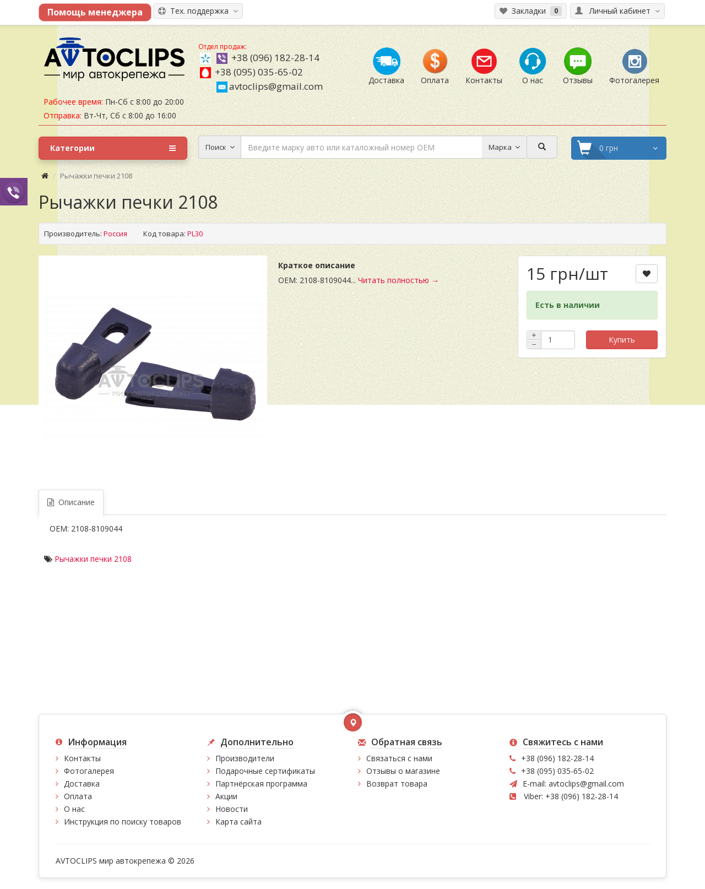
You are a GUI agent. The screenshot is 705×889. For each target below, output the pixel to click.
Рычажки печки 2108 (93, 559)
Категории (113, 148)
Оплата (78, 796)
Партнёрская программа (261, 783)
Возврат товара (396, 783)
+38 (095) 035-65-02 (259, 72)
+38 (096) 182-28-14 (275, 57)
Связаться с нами (399, 758)
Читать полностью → (398, 280)
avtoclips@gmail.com (269, 86)
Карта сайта (238, 821)
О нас (74, 809)
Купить (622, 339)
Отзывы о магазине (403, 771)
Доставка (82, 783)
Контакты (82, 758)
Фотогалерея (89, 771)
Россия (115, 233)
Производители (244, 758)
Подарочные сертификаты (265, 771)
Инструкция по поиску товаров (122, 821)
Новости (231, 809)
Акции (226, 796)
